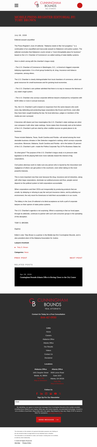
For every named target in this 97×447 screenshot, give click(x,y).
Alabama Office (48, 339)
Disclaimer (48, 358)
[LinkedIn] (41, 393)
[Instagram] (46, 393)
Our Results (48, 347)
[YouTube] (55, 393)
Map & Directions (40, 380)
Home (48, 332)
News (26, 252)
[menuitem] (17, 443)
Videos (48, 350)
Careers (48, 335)
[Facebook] (37, 393)
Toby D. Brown (22, 247)
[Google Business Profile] (51, 393)
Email (17, 402)
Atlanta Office (48, 343)
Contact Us (48, 354)
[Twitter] (60, 393)
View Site (40, 378)
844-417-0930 (48, 317)
